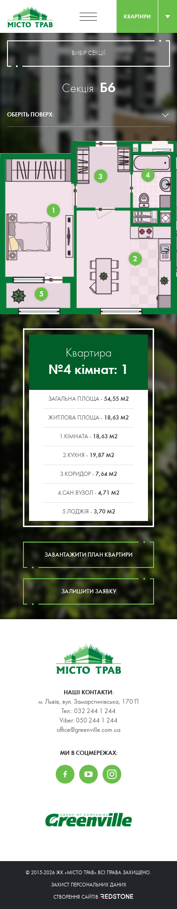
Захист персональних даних (88, 885)
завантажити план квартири (88, 554)
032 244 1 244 (95, 711)
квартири (137, 16)
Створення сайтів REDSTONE (88, 897)
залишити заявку (88, 591)
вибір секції (88, 53)
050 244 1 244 (97, 720)
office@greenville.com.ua (88, 730)
